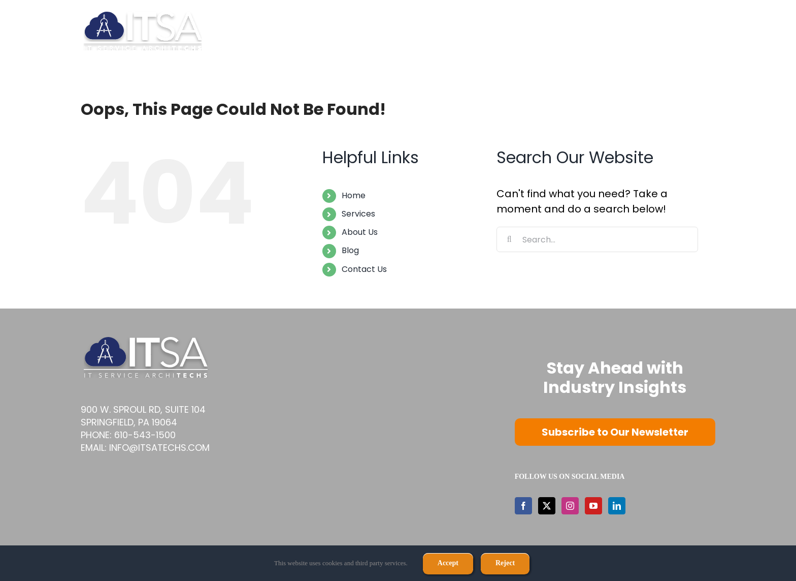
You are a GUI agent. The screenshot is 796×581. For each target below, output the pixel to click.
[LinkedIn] (616, 505)
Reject (505, 563)
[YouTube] (593, 505)
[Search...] (597, 239)
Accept (448, 563)
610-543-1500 (145, 435)
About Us (360, 232)
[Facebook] (523, 505)
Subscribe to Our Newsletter (615, 432)
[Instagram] (570, 505)
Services (358, 214)
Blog (350, 250)
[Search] (509, 239)
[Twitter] (546, 505)
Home (354, 195)
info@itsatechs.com (159, 447)
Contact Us (364, 269)
